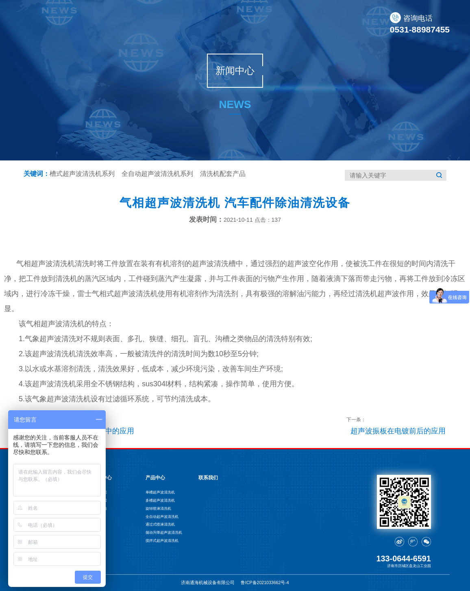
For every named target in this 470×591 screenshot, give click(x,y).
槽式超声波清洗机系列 (82, 173)
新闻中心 (257, 23)
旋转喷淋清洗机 (158, 509)
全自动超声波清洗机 (162, 517)
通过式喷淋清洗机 (160, 524)
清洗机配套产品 (223, 173)
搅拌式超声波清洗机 (162, 541)
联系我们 (382, 23)
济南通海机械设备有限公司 (208, 582)
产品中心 (216, 23)
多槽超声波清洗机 (160, 500)
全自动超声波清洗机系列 (157, 173)
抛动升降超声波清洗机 (164, 532)
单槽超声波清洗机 (160, 492)
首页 (140, 23)
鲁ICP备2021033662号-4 (265, 582)
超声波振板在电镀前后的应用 (398, 431)
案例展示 (341, 23)
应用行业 (299, 23)
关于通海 (174, 23)
